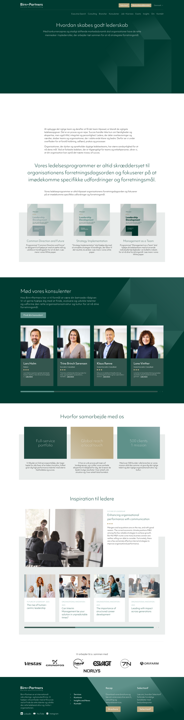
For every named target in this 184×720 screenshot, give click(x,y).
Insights (146, 14)
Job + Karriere (127, 14)
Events (138, 14)
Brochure (113, 709)
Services (75, 694)
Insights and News (79, 700)
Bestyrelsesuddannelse (141, 5)
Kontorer (75, 697)
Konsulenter (114, 14)
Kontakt (160, 14)
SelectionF (124, 5)
